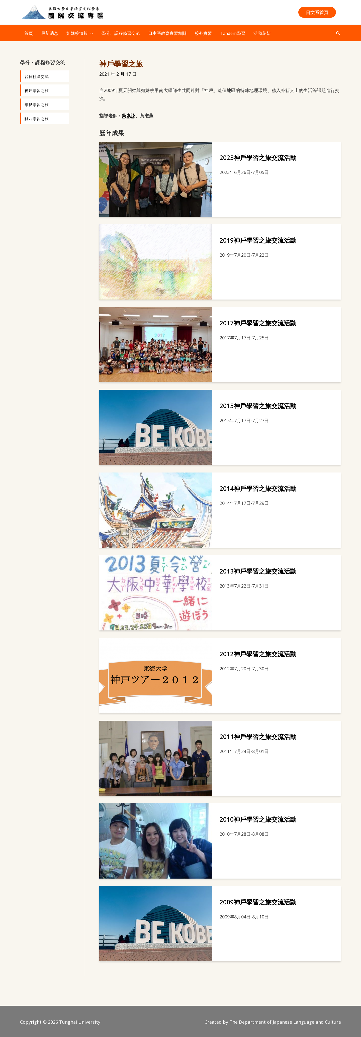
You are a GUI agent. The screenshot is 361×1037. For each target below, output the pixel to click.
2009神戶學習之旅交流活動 (258, 900)
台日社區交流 (37, 75)
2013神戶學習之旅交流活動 (258, 569)
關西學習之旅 (37, 117)
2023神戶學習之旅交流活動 (258, 156)
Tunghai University (79, 1021)
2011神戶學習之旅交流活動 (258, 735)
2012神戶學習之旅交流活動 (258, 652)
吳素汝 (128, 114)
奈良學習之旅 (37, 103)
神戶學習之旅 (37, 89)
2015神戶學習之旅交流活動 (258, 404)
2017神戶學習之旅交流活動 (258, 321)
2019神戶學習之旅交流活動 (258, 239)
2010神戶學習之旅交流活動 (258, 818)
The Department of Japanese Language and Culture (285, 1021)
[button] (317, 12)
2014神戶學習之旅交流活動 (258, 487)
